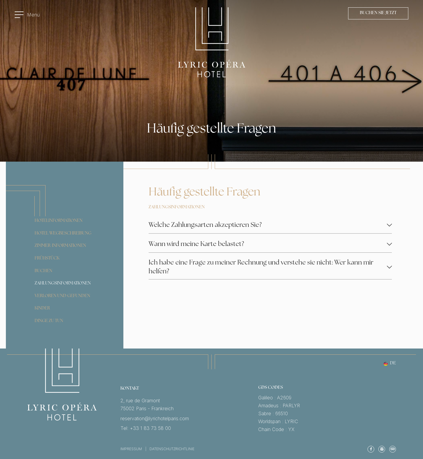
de (393, 364)
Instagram (381, 449)
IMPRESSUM (131, 449)
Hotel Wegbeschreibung (63, 233)
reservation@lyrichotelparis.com (189, 419)
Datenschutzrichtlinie (172, 449)
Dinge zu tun (49, 321)
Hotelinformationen (59, 221)
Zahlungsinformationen (63, 283)
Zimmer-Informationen (60, 246)
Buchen (43, 271)
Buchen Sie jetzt (378, 13)
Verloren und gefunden (62, 296)
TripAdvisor (392, 449)
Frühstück (47, 258)
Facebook (370, 449)
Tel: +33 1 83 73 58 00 (189, 428)
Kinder (42, 308)
